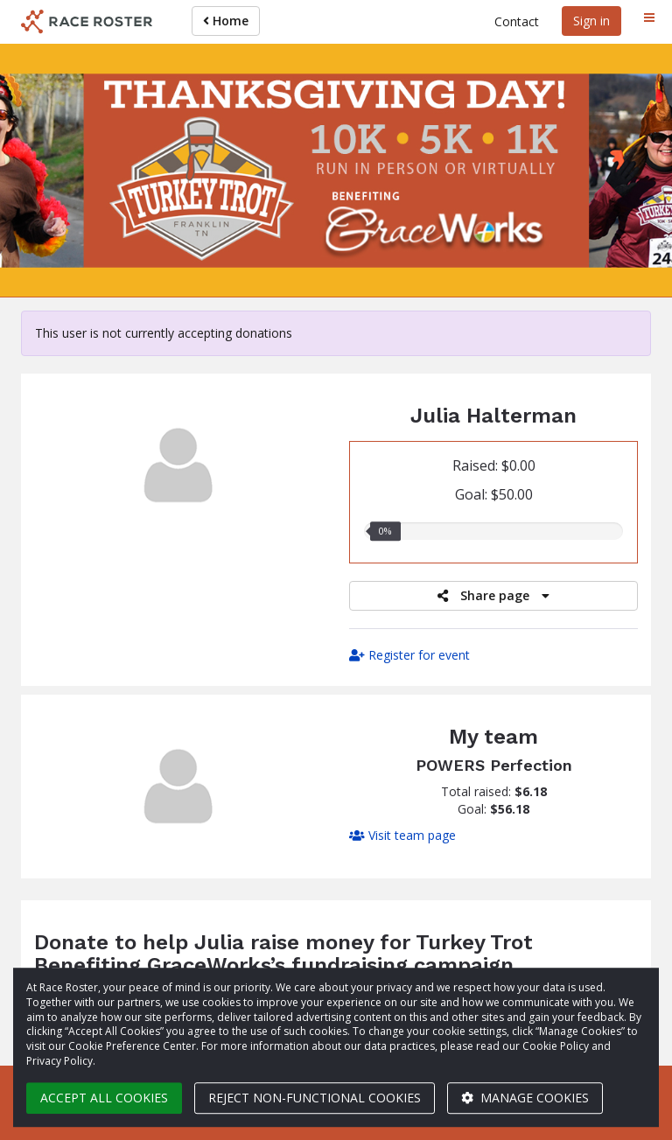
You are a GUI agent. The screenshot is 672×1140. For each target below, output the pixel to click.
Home (225, 20)
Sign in (591, 20)
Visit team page (402, 835)
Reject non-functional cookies (314, 1097)
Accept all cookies (104, 1097)
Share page (494, 595)
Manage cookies (525, 1097)
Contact (516, 21)
